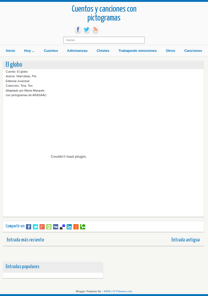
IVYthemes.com (122, 291)
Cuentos (51, 51)
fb (78, 29)
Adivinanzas (77, 51)
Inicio (10, 51)
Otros (170, 51)
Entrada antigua (185, 240)
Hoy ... (29, 51)
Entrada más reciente (25, 240)
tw (86, 29)
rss (95, 29)
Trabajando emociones (138, 51)
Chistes (103, 51)
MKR (107, 291)
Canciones (193, 51)
